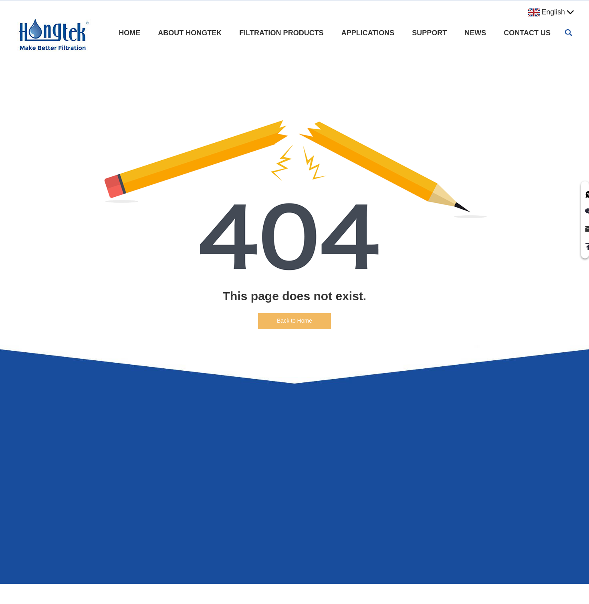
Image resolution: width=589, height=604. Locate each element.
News (475, 33)
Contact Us (527, 33)
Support (429, 33)
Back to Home (294, 320)
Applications (368, 33)
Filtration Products (281, 33)
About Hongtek (190, 33)
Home (129, 33)
